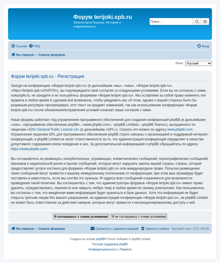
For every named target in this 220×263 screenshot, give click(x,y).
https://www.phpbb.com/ (29, 149)
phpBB (100, 239)
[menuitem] (34, 46)
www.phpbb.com (179, 129)
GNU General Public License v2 (53, 129)
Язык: (179, 63)
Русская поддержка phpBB (109, 244)
